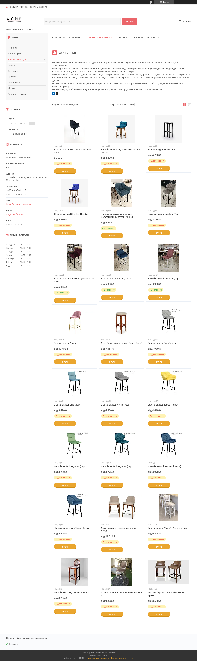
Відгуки (11, 88)
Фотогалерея (14, 53)
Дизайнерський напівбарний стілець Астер (119, 529)
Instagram (13, 644)
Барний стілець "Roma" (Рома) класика (167, 528)
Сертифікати (14, 82)
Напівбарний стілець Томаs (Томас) (72, 528)
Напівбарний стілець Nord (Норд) (164, 466)
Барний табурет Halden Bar (161, 149)
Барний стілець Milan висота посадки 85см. (72, 151)
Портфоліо (13, 48)
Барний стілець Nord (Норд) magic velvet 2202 (74, 280)
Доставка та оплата (146, 37)
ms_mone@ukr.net (15, 214)
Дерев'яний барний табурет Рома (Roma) (121, 343)
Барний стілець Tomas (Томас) (116, 278)
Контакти (58, 37)
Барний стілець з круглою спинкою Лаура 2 (121, 594)
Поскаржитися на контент (98, 658)
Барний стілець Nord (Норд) (115, 405)
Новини (11, 65)
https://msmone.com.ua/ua (19, 204)
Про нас (12, 76)
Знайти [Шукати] (129, 21)
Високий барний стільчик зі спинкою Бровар (166, 594)
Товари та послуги (17, 59)
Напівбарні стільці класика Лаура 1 (71, 592)
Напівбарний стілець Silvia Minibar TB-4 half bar (120, 151)
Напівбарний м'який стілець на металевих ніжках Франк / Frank (117, 215)
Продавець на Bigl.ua (98, 655)
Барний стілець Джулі (65, 343)
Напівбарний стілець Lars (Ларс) (164, 214)
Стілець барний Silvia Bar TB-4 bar (71, 214)
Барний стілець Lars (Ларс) (67, 405)
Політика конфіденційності (122, 658)
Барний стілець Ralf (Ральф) (162, 343)
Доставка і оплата (17, 94)
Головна (75, 37)
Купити (65, 171)
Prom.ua (112, 652)
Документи (13, 71)
